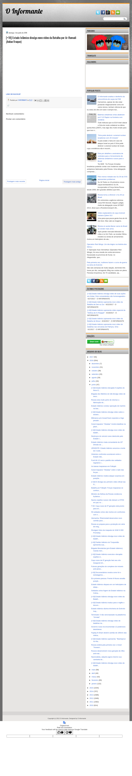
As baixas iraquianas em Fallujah (103, 466)
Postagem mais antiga (72, 182)
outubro (95, 371)
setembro (95, 374)
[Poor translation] (69, 732)
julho (94, 381)
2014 (92, 691)
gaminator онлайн (14, 1)
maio (94, 670)
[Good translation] (60, 732)
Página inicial (44, 180)
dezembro (96, 364)
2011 (92, 702)
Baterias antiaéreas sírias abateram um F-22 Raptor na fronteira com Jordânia (111, 117)
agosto (94, 378)
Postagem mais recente (16, 181)
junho (94, 385)
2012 (92, 698)
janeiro (94, 684)
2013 (92, 695)
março (94, 677)
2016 (92, 360)
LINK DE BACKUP (13, 94)
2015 (92, 688)
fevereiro (95, 680)
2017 (92, 357)
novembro (96, 367)
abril (93, 673)
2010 (92, 705)
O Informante (24, 11)
